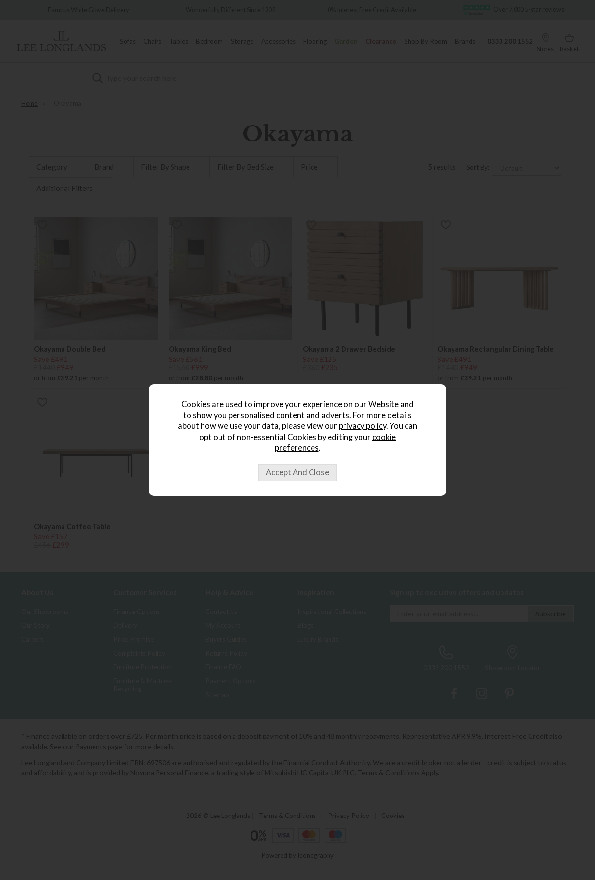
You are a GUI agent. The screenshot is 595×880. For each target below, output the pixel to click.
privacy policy (362, 426)
